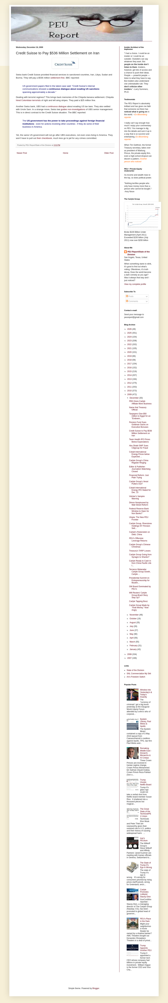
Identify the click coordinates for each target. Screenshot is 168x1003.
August (133, 622)
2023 (129, 340)
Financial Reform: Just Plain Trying (139, 476)
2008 (129, 654)
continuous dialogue (57, 106)
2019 (129, 356)
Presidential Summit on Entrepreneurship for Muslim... (139, 580)
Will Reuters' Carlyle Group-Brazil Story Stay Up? (138, 595)
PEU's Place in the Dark (145, 920)
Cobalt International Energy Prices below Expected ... (139, 454)
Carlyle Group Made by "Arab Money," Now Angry (139, 607)
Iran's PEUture (143, 839)
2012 (129, 383)
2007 (129, 658)
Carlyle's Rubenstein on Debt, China (139, 533)
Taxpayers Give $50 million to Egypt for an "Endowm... (139, 416)
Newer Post (22, 153)
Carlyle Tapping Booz (138, 601)
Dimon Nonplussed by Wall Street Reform (138, 503)
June (132, 630)
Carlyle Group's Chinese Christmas (139, 545)
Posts (129, 296)
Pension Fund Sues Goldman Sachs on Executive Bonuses (138, 424)
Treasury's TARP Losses (140, 551)
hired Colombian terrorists (28, 100)
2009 (129, 394)
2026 (129, 329)
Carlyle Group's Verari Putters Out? (138, 482)
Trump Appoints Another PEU (146, 947)
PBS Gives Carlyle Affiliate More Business (140, 402)
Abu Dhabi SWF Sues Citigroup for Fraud (138, 446)
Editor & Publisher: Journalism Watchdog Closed (139, 469)
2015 (129, 371)
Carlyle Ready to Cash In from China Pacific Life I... (140, 563)
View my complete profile (135, 284)
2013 (129, 379)
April (132, 638)
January (133, 649)
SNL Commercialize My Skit (139, 673)
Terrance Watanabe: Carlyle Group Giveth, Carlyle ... (139, 571)
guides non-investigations (73, 109)
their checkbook (44, 138)
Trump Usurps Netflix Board (145, 782)
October (133, 618)
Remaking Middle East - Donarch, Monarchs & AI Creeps (146, 753)
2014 (129, 375)
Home (65, 153)
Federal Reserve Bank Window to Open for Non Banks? (139, 511)
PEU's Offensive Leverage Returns (138, 539)
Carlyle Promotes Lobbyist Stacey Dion (145, 893)
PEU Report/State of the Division (138, 253)
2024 (129, 337)
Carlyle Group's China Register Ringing (138, 461)
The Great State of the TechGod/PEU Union (145, 812)
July (132, 626)
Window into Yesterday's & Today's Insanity (146, 693)
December (134, 398)
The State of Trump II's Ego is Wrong (146, 865)
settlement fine (57, 78)
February (134, 645)
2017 (129, 364)
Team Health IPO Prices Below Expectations (139, 440)
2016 (129, 367)
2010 (129, 391)
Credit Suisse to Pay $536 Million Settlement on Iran (140, 433)
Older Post (109, 153)
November (134, 615)
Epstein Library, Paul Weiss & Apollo (145, 722)
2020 (129, 352)
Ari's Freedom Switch (136, 677)
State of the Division (135, 670)
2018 (129, 360)
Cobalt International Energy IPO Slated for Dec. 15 (140, 490)
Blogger (95, 988)
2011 (129, 387)
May (132, 634)
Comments (132, 301)
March (133, 642)
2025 (129, 333)
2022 (129, 344)
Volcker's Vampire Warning (137, 497)
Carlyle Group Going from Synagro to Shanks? (140, 555)
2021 (129, 348)
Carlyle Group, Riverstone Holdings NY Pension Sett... (140, 525)
